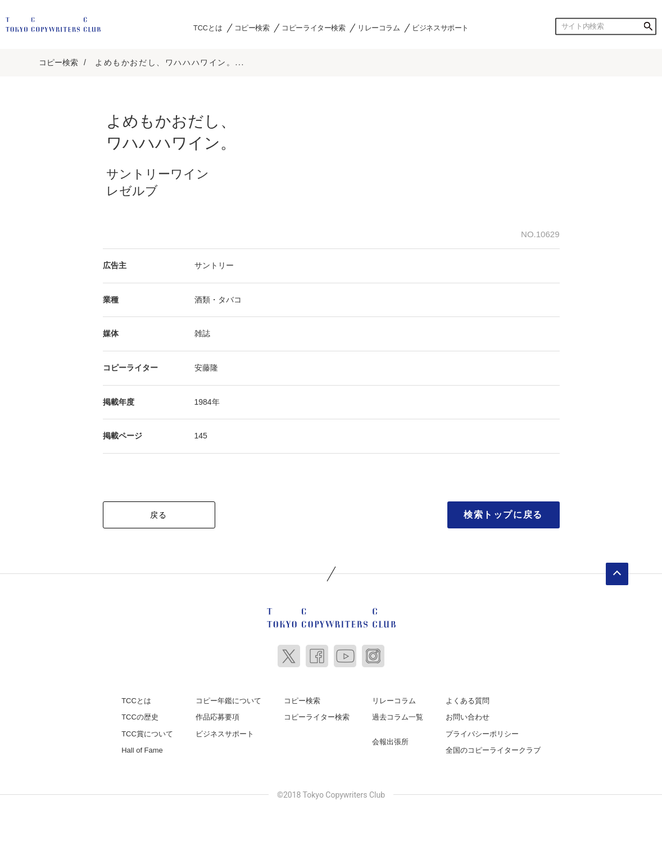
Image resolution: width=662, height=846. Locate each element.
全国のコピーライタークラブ (493, 750)
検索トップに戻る (503, 514)
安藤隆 (206, 367)
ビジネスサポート (440, 27)
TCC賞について (147, 734)
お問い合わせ (467, 717)
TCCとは (207, 27)
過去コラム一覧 (397, 717)
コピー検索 (252, 27)
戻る (158, 514)
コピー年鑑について (228, 700)
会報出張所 (390, 742)
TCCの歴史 (139, 717)
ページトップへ (617, 574)
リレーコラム (378, 27)
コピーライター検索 (313, 27)
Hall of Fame (142, 750)
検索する (648, 26)
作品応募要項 (217, 717)
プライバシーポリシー (482, 734)
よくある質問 (467, 700)
